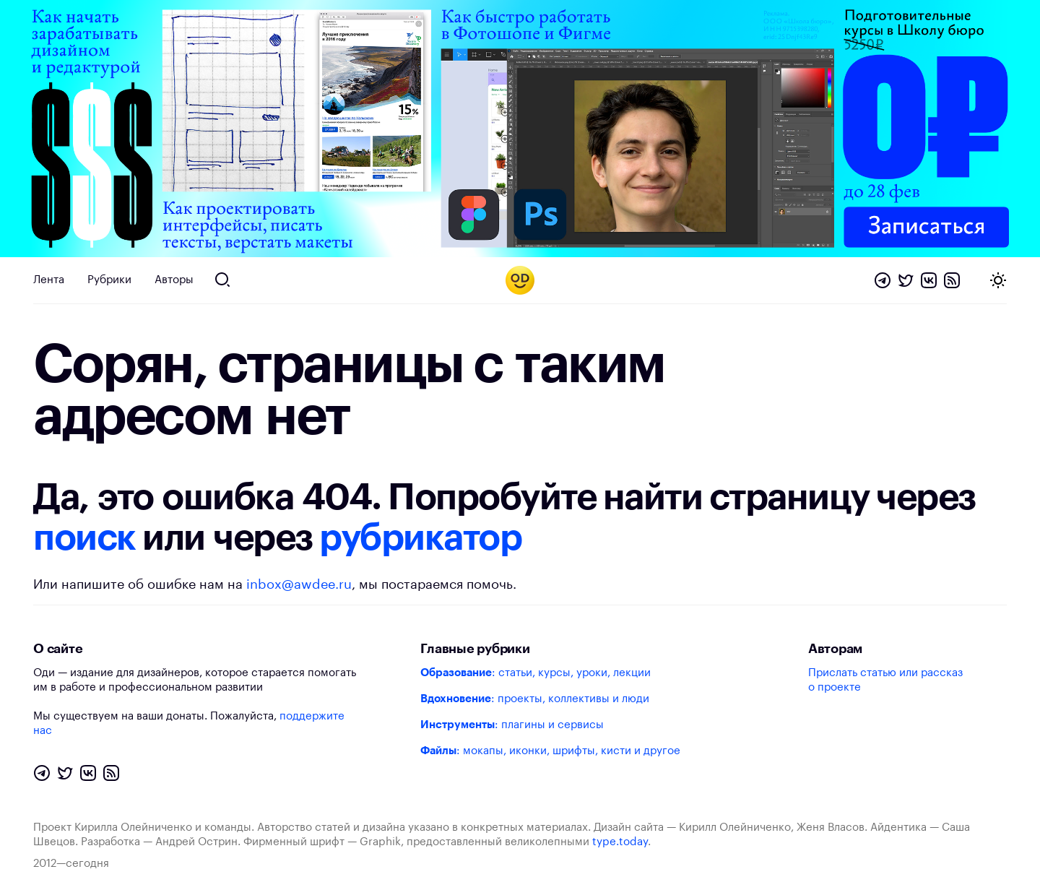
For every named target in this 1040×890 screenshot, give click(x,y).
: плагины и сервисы (512, 725)
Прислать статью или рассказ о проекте (885, 680)
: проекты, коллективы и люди (534, 699)
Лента (48, 280)
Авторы (174, 280)
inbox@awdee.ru (299, 584)
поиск (84, 538)
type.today (620, 842)
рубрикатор (420, 538)
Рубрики (109, 280)
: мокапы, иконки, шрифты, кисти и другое (550, 751)
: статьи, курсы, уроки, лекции (535, 673)
